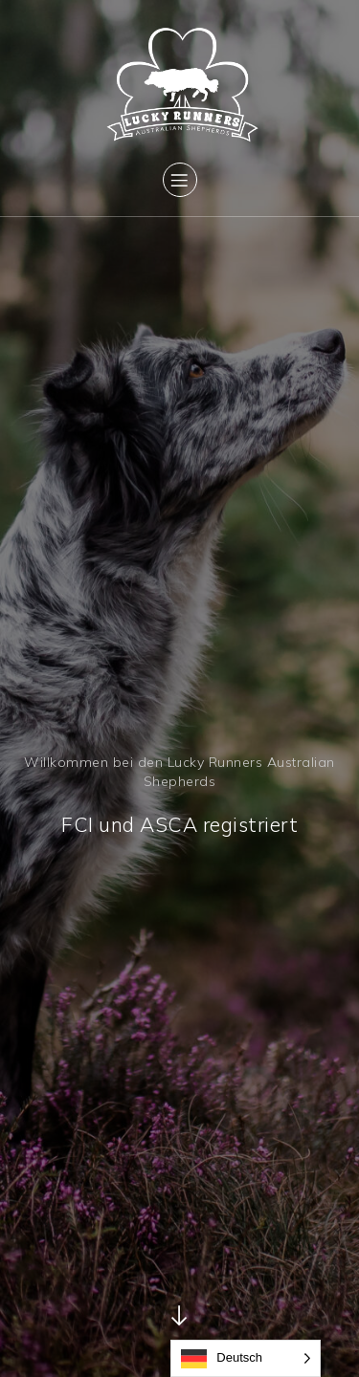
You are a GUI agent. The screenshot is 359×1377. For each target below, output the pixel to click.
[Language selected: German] (245, 1358)
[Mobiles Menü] (180, 180)
